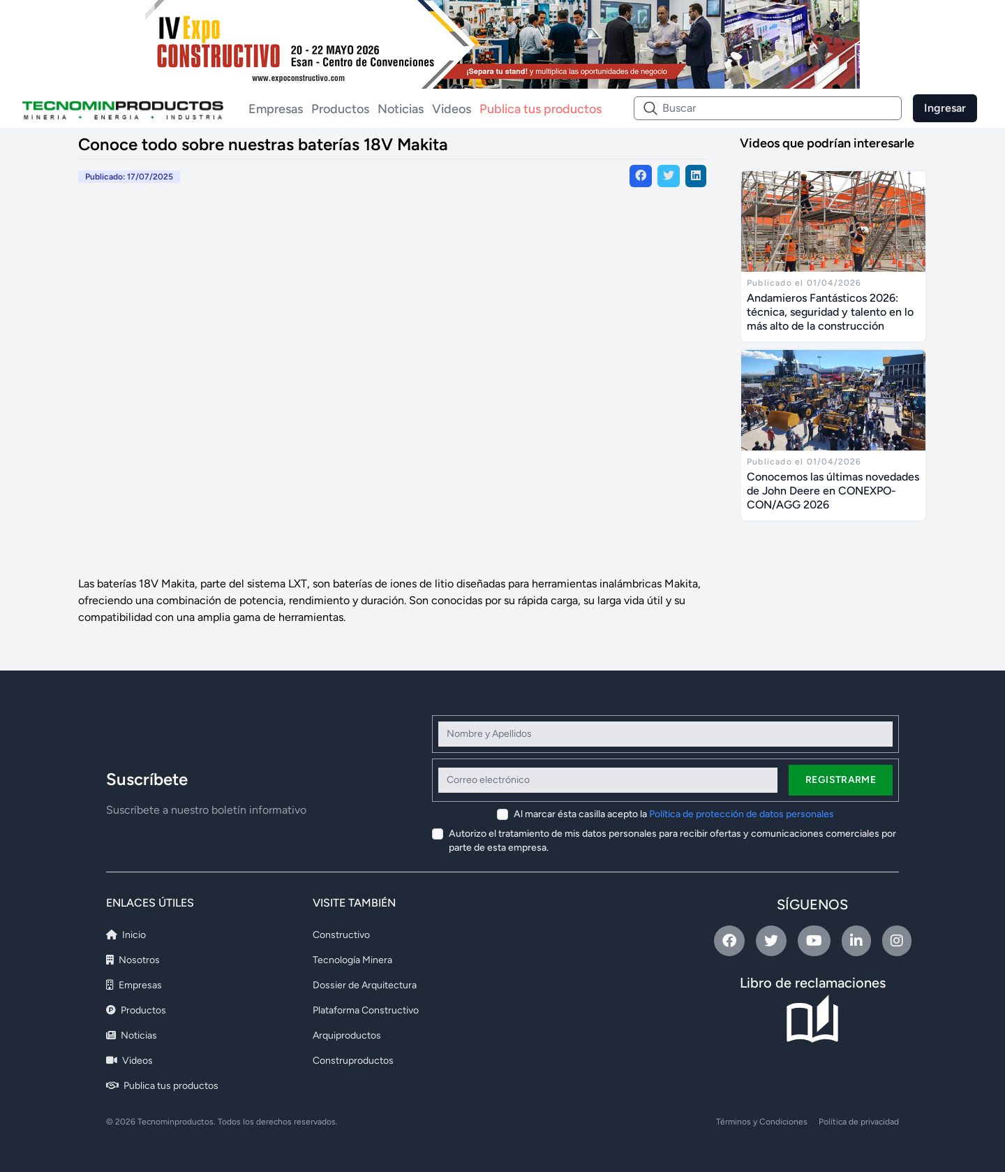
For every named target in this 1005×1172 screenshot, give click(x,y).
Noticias (401, 109)
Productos (340, 109)
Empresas (275, 109)
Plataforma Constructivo (366, 1010)
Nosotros (133, 960)
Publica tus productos (540, 109)
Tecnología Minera (352, 960)
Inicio (126, 935)
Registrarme (840, 780)
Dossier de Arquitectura (365, 985)
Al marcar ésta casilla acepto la (674, 814)
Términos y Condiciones (761, 1122)
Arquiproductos (347, 1035)
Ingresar (945, 108)
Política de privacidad (859, 1122)
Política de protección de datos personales (741, 814)
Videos (451, 109)
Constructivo (341, 935)
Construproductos (353, 1061)
